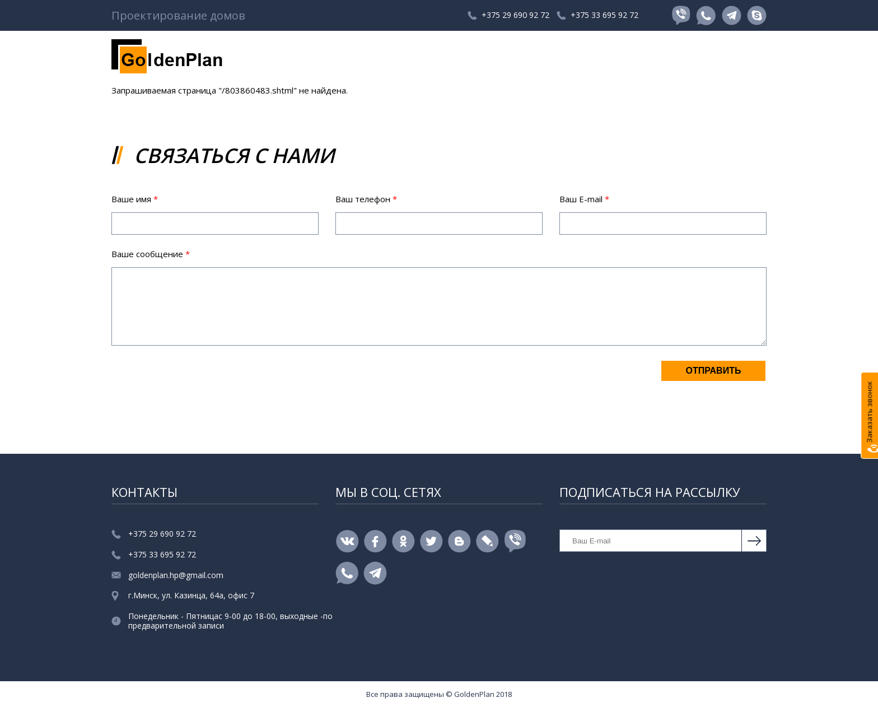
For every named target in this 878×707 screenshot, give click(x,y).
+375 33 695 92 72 (600, 15)
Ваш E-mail (584, 199)
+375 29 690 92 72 (492, 15)
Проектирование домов (178, 15)
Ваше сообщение (150, 254)
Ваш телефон (366, 199)
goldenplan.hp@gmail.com (175, 575)
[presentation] (196, 381)
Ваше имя (134, 199)
